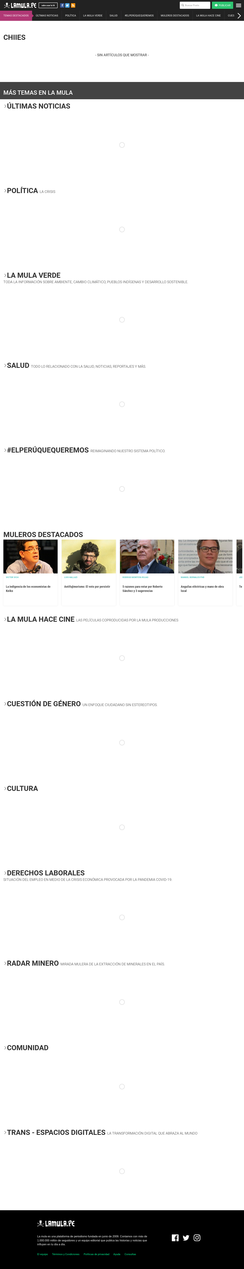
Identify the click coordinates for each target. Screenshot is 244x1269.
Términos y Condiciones (65, 1254)
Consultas (130, 1254)
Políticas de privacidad (96, 1254)
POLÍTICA (70, 15)
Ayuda (116, 1254)
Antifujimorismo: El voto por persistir (87, 586)
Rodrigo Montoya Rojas (135, 577)
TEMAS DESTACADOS (16, 15)
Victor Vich (12, 577)
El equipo (42, 1254)
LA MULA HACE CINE (208, 15)
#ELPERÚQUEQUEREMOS (139, 15)
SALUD (114, 15)
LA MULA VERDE (93, 15)
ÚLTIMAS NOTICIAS (47, 15)
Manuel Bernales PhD (192, 577)
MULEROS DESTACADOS (175, 15)
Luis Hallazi (70, 577)
